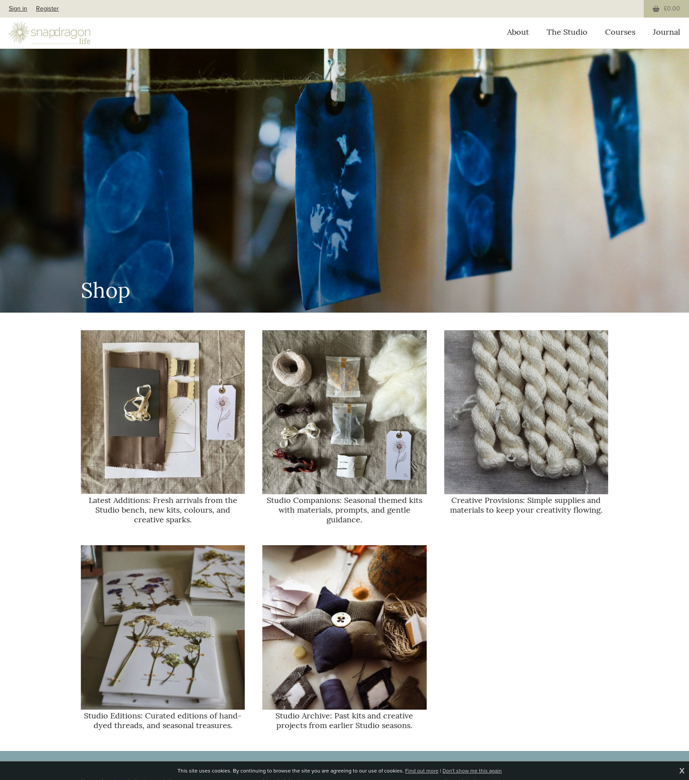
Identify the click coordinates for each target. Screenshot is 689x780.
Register (47, 8)
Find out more (422, 771)
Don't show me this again (472, 771)
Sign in (18, 8)
